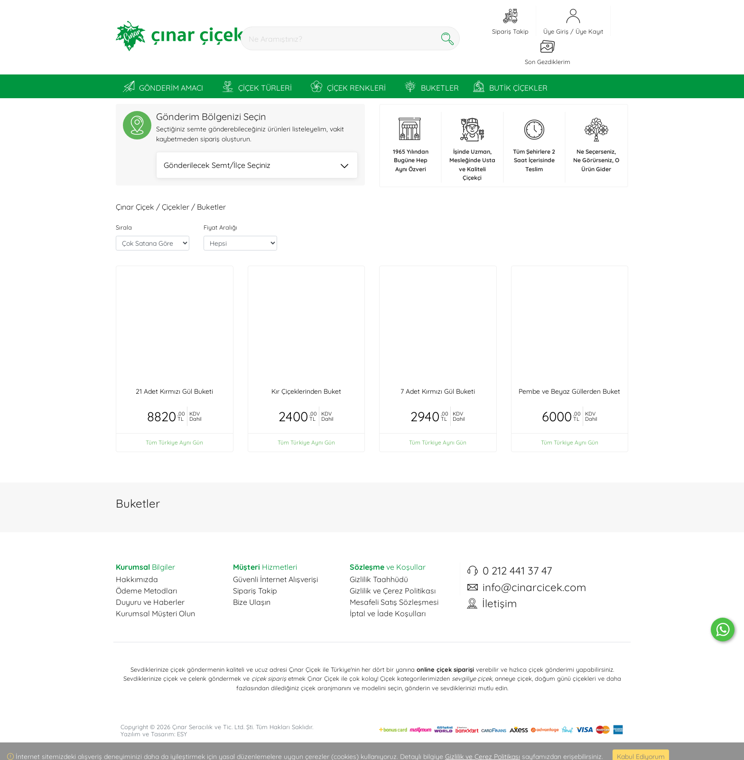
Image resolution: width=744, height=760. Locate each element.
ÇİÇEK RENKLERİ (348, 86)
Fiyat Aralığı (220, 227)
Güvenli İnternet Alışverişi (275, 579)
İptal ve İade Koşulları (388, 613)
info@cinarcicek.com (534, 587)
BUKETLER (432, 86)
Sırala (124, 227)
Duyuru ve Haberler (150, 602)
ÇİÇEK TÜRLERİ (257, 86)
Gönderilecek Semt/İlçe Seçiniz (256, 166)
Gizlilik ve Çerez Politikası (393, 590)
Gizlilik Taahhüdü (379, 579)
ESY (182, 734)
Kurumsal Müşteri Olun (155, 613)
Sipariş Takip (255, 590)
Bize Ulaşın (251, 602)
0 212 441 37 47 (517, 570)
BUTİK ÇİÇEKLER (510, 86)
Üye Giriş (555, 31)
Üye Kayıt (589, 31)
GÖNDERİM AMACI (163, 86)
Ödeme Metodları (146, 590)
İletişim (499, 603)
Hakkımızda (137, 579)
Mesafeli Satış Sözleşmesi (394, 602)
